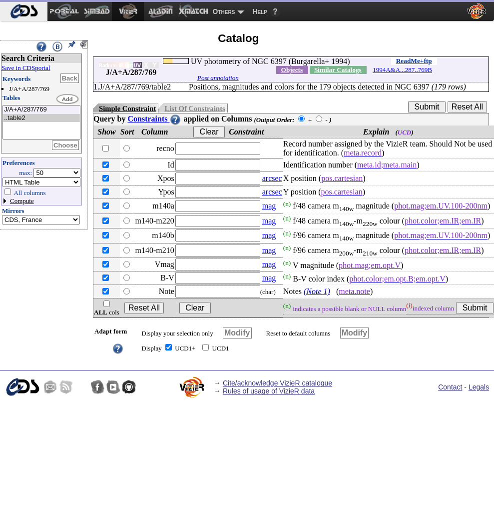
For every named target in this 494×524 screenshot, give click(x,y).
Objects (292, 70)
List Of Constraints (194, 108)
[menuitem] (23, 11)
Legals (479, 387)
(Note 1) (317, 291)
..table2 (41, 118)
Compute (22, 200)
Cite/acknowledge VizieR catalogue (277, 383)
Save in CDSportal (25, 68)
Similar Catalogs (338, 70)
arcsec (272, 178)
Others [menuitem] (224, 12)
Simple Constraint (127, 108)
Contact (450, 387)
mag (269, 206)
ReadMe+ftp (414, 60)
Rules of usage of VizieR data (269, 391)
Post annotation (218, 78)
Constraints (154, 118)
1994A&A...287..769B (402, 70)
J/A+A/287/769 (41, 110)
